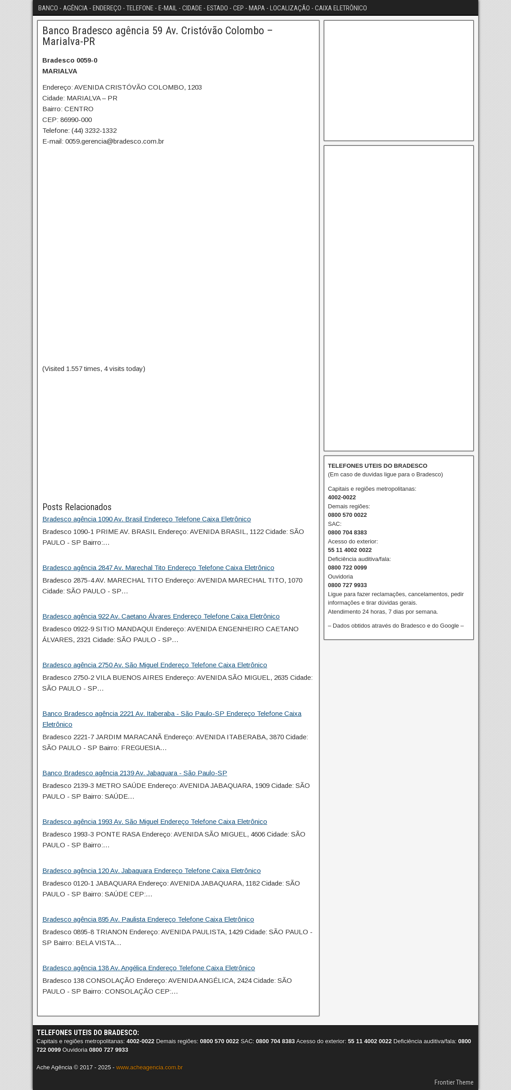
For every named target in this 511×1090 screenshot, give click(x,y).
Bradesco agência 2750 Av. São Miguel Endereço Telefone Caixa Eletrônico (154, 665)
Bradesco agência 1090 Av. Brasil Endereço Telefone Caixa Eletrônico (146, 519)
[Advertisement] (178, 437)
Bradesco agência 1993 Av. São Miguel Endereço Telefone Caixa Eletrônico (154, 821)
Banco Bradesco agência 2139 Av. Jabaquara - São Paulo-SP (134, 773)
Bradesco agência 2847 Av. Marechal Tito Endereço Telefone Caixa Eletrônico (158, 567)
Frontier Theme (454, 1082)
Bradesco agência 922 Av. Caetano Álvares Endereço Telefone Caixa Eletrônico (161, 616)
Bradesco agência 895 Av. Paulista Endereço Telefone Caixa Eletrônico (148, 919)
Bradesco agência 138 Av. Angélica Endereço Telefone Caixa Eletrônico (148, 968)
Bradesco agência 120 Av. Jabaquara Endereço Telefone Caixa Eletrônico (151, 870)
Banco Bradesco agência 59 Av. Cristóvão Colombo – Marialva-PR (157, 36)
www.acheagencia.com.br (149, 1067)
